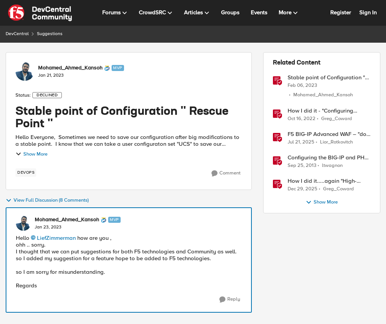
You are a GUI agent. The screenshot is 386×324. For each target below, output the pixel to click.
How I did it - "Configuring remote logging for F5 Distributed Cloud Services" (322, 111)
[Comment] (226, 173)
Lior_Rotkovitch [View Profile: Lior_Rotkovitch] (336, 142)
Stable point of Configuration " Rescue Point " (326, 77)
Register (340, 12)
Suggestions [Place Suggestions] (50, 34)
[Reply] (230, 299)
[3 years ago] (302, 85)
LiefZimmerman (56, 238)
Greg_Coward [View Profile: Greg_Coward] (336, 118)
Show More (31, 154)
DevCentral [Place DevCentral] (17, 34)
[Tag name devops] (25, 172)
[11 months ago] (301, 142)
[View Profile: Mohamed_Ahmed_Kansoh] (24, 71)
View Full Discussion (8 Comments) (47, 200)
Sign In (368, 12)
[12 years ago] (302, 165)
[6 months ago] (302, 189)
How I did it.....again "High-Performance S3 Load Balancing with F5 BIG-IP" (328, 181)
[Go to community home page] (40, 13)
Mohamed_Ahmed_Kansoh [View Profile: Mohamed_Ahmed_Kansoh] (70, 68)
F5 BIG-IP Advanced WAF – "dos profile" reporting (328, 134)
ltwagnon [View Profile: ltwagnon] (332, 165)
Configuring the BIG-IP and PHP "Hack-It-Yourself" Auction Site (328, 157)
